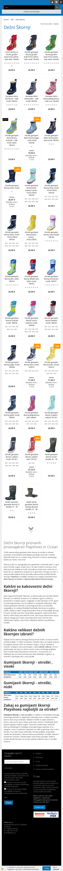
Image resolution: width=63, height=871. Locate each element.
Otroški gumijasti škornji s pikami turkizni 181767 (51, 415)
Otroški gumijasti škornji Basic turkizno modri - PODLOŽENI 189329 (31, 190)
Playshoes (15, 576)
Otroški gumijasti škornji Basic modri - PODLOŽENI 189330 (11, 236)
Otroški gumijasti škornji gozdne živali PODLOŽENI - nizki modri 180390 (31, 55)
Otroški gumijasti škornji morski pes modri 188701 (51, 278)
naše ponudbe (26, 715)
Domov (6, 20)
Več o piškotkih (56, 868)
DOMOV (38, 754)
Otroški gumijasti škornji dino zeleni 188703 (12, 278)
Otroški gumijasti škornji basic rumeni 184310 (51, 364)
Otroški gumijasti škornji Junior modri (11, 186)
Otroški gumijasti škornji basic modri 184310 (31, 364)
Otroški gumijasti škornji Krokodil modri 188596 (11, 320)
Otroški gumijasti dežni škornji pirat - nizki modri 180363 (51, 137)
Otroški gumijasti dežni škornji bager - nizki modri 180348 (31, 139)
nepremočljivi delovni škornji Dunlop (38, 579)
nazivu (56, 24)
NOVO (5, 119)
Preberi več (39, 807)
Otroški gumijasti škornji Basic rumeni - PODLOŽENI (31, 236)
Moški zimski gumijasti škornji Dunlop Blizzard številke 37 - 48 (31, 505)
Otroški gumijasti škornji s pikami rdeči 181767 (31, 456)
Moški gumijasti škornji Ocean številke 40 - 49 (51, 456)
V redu (46, 868)
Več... (6, 797)
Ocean (23, 576)
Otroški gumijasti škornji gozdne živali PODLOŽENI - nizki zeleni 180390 (51, 55)
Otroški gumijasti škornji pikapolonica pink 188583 (31, 415)
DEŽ (12, 20)
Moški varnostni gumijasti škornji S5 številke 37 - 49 (11, 504)
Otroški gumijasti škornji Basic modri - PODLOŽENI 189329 (51, 189)
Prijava (8, 802)
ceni (51, 24)
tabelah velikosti (45, 647)
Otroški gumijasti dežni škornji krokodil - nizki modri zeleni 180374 (11, 140)
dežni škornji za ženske (13, 579)
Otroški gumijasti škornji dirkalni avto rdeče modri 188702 (31, 280)
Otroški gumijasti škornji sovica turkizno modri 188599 (31, 321)
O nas (38, 761)
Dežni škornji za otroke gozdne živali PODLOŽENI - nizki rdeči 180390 (11, 55)
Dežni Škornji (20, 20)
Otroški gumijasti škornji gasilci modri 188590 (12, 415)
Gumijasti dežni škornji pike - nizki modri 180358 (31, 98)
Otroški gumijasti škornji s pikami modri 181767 (11, 456)
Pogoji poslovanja (42, 765)
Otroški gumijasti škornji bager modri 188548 (11, 364)
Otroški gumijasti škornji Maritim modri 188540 (51, 320)
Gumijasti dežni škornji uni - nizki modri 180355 (11, 98)
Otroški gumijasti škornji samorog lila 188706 (51, 234)
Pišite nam (39, 757)
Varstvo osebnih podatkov (45, 769)
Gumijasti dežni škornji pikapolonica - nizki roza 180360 (51, 98)
